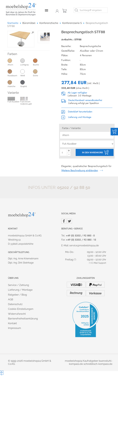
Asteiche (14, 83)
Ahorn (14, 62)
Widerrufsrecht (17, 313)
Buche (39, 62)
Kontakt (12, 323)
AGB (10, 299)
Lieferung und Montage (76, 117)
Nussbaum (14, 73)
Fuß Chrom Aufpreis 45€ (26, 101)
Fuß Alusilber (14, 100)
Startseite (14, 23)
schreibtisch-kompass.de (98, 363)
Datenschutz (15, 304)
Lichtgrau (26, 62)
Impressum (14, 328)
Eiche (39, 73)
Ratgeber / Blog (17, 294)
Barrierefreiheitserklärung (23, 318)
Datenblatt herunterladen (76, 111)
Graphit (26, 83)
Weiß (26, 73)
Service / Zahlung (18, 285)
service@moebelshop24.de (84, 245)
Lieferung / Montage (20, 289)
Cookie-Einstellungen (20, 308)
